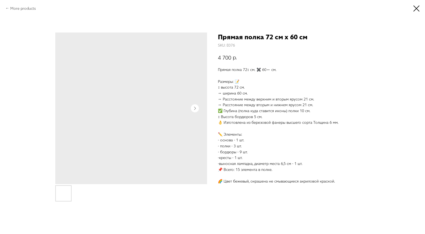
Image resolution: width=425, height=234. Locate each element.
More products (23, 8)
